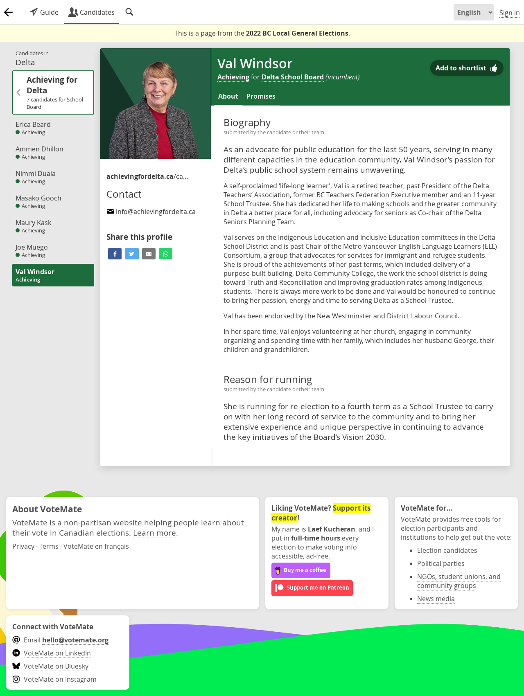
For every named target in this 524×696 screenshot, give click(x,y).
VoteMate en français (96, 546)
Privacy (23, 546)
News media (436, 598)
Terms (49, 546)
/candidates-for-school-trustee (147, 176)
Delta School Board (293, 76)
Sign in (509, 12)
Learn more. (155, 532)
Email (60, 639)
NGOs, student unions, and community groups (459, 581)
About (228, 96)
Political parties (441, 563)
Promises (261, 96)
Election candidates (447, 550)
